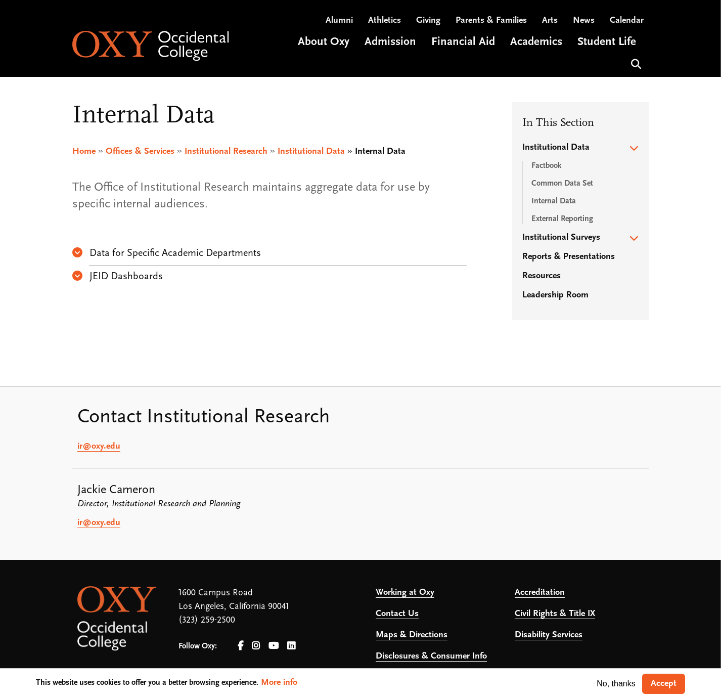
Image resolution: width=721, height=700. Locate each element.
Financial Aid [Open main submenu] (463, 42)
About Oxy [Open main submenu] (323, 42)
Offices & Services (140, 151)
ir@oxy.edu (98, 446)
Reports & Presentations (568, 256)
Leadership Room (555, 295)
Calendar (627, 20)
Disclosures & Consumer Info (431, 656)
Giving (428, 20)
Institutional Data (311, 151)
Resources (541, 276)
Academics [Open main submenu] (536, 42)
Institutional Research (226, 151)
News (584, 20)
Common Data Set (562, 184)
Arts (550, 20)
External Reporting (562, 219)
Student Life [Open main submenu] (606, 42)
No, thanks (616, 683)
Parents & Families (491, 20)
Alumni (339, 20)
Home (84, 151)
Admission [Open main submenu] (390, 42)
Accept (664, 683)
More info (279, 682)
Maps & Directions (411, 635)
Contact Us (397, 614)
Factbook (546, 166)
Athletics (384, 20)
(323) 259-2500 (206, 620)
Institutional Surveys (561, 237)
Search (635, 63)
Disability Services (548, 635)
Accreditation (540, 592)
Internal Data (553, 201)
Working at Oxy (405, 592)
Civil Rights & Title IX (555, 614)
